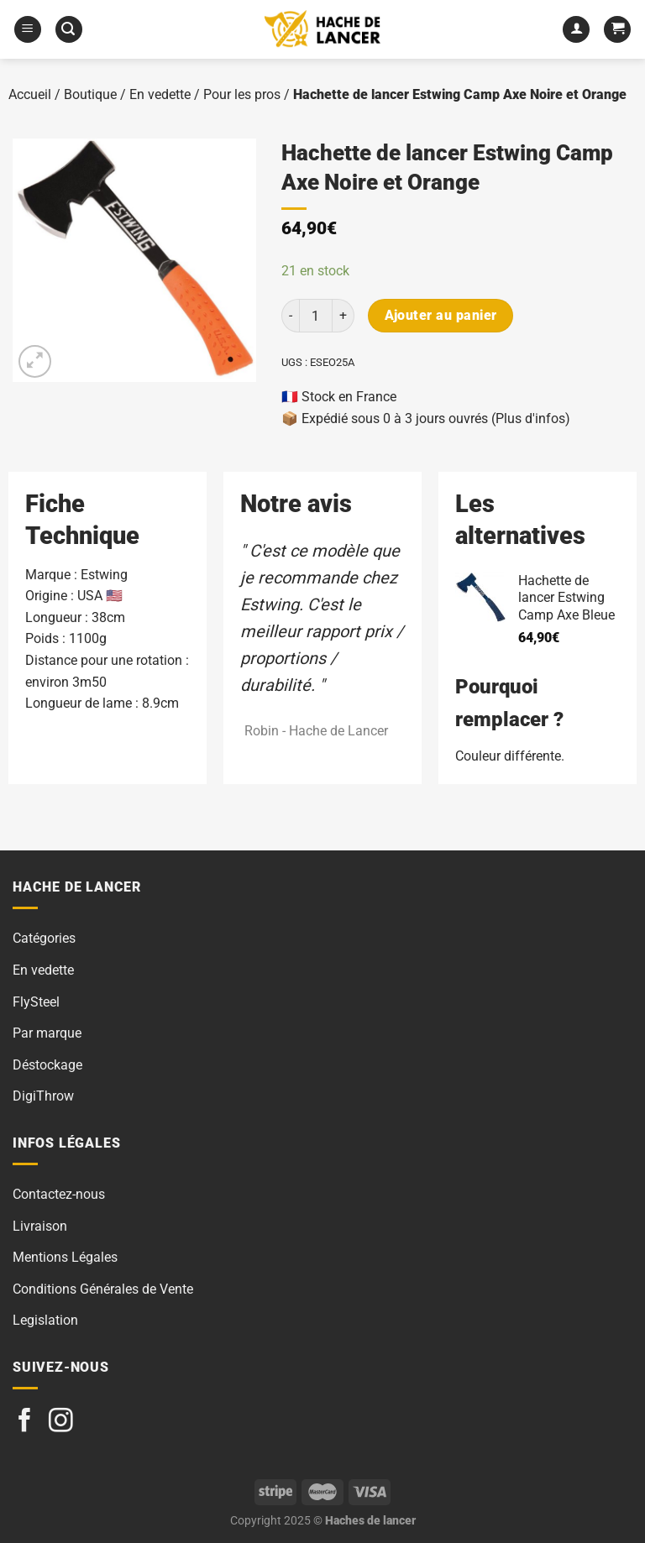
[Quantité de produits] (316, 315)
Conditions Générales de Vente (103, 1289)
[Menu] (27, 30)
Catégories (44, 938)
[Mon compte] (576, 30)
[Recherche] (68, 30)
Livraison (40, 1226)
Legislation (45, 1320)
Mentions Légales (65, 1257)
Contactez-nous (59, 1194)
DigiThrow (43, 1096)
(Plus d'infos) (530, 418)
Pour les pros (242, 94)
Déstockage (47, 1065)
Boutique (90, 94)
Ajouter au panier (441, 315)
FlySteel (36, 1002)
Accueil (29, 94)
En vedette (160, 94)
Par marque (47, 1033)
